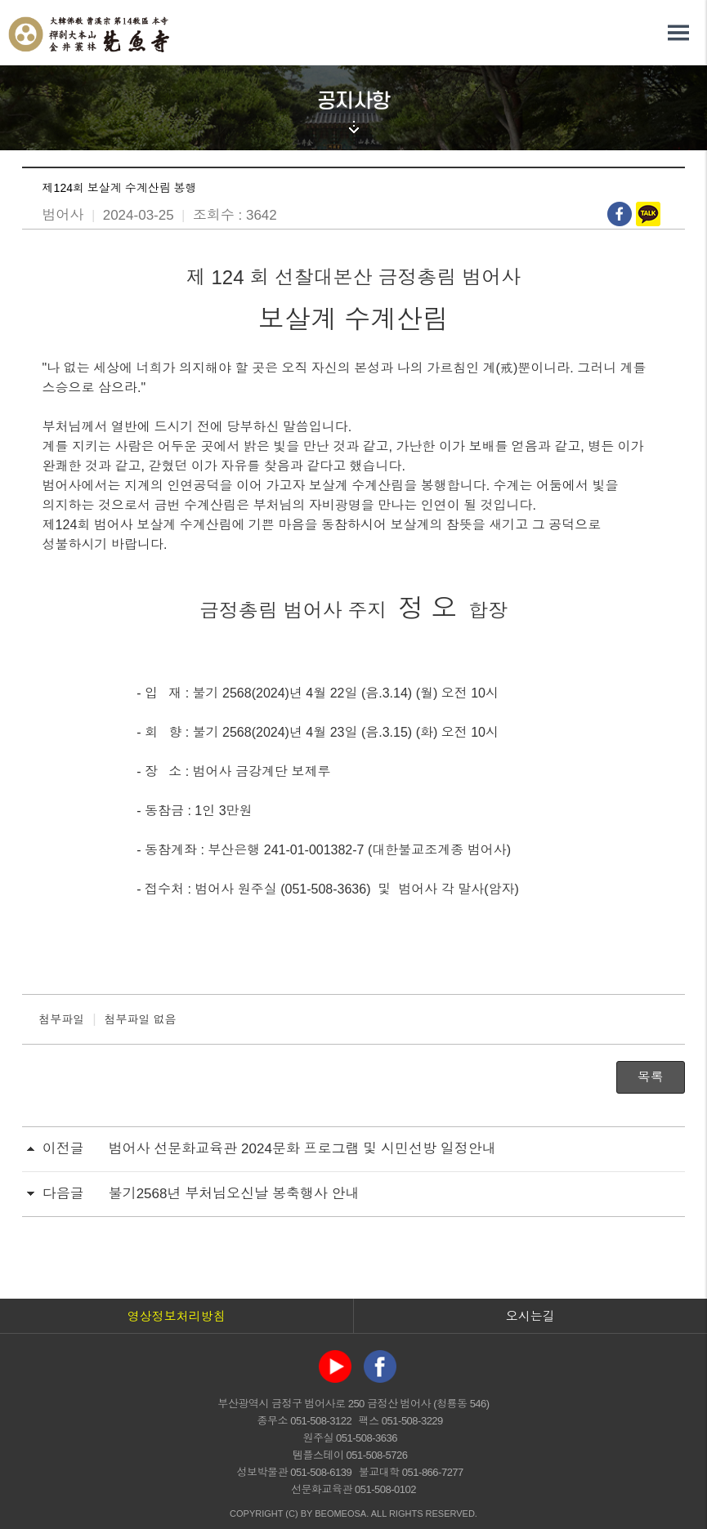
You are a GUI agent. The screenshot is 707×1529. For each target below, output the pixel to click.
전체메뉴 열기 (678, 32)
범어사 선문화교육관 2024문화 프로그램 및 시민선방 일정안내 (302, 1149)
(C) (291, 1513)
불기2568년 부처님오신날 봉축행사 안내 (234, 1193)
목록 (651, 1077)
